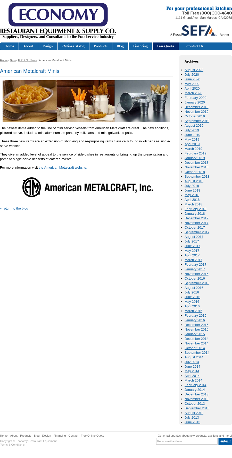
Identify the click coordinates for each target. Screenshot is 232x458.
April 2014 (192, 376)
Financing (140, 46)
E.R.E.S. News (27, 60)
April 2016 (192, 306)
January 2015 (195, 334)
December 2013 (197, 394)
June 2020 (192, 79)
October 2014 (195, 348)
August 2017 (194, 237)
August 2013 (194, 413)
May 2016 (192, 302)
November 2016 (197, 274)
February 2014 (195, 385)
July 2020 (192, 74)
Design (48, 46)
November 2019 (197, 112)
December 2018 (197, 163)
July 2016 (192, 292)
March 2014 (193, 380)
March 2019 (193, 149)
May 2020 (192, 84)
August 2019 (194, 125)
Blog (120, 46)
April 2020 (192, 88)
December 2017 (197, 218)
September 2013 (197, 408)
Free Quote (165, 46)
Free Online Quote (92, 435)
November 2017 (197, 223)
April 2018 (192, 200)
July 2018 (192, 186)
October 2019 (195, 116)
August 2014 (194, 357)
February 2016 (195, 315)
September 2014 (197, 353)
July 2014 (192, 362)
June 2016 (192, 297)
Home (9, 46)
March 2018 (193, 204)
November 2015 (197, 329)
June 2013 (192, 422)
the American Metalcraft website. (63, 167)
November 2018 (197, 167)
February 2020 (195, 98)
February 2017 (195, 264)
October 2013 (195, 403)
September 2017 (197, 232)
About (28, 46)
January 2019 (195, 158)
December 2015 (197, 325)
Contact (73, 435)
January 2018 (195, 213)
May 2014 (192, 371)
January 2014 (195, 390)
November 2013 (197, 399)
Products (100, 46)
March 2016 (193, 311)
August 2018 (194, 181)
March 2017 (193, 260)
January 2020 (195, 102)
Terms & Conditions (12, 444)
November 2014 (197, 343)
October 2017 (195, 227)
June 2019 (192, 135)
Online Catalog (73, 46)
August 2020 (194, 70)
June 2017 (192, 246)
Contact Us (194, 46)
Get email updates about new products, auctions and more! (195, 435)
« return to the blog (14, 208)
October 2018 (195, 172)
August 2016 (194, 288)
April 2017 (192, 255)
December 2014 (197, 339)
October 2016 (195, 278)
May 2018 (192, 195)
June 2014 (192, 366)
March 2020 (193, 93)
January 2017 (195, 269)
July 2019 (192, 130)
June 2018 (192, 190)
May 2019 (192, 139)
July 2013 (192, 417)
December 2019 (197, 107)
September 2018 (197, 176)
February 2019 (195, 153)
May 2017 (192, 251)
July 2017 (192, 241)
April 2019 (192, 144)
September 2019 (197, 121)
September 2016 (197, 283)
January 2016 (195, 320)
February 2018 (195, 209)
